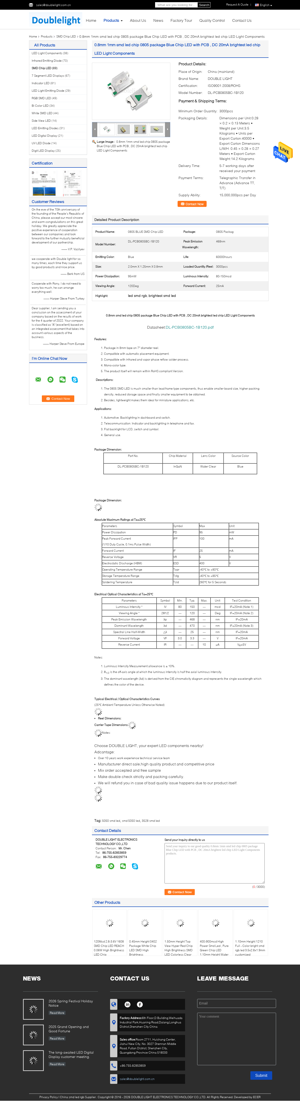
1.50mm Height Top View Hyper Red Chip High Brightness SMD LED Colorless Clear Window (179, 950)
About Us (138, 20)
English (266, 5)
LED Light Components (47, 53)
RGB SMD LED (41, 98)
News (158, 20)
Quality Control (212, 20)
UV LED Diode (41, 143)
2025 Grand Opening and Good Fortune (69, 1029)
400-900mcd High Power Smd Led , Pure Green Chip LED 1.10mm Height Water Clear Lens (214, 950)
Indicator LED (41, 83)
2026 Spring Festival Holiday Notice (71, 1003)
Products (111, 20)
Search (204, 5)
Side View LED (41, 120)
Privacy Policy (48, 1097)
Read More (57, 1013)
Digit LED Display (43, 150)
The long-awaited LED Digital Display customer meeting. (71, 1054)
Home (91, 20)
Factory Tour (181, 20)
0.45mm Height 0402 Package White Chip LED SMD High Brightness (143, 948)
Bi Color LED (40, 105)
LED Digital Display (44, 135)
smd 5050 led (131, 821)
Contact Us (242, 20)
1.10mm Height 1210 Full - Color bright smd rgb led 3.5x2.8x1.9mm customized (250, 948)
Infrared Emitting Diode (47, 60)
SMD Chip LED (66, 36)
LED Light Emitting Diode (48, 90)
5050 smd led (111, 821)
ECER (257, 1097)
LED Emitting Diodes (45, 128)
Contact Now (194, 204)
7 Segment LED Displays (48, 75)
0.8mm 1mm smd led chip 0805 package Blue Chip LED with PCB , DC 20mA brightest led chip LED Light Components (133, 146)
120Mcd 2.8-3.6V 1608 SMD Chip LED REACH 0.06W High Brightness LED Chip (109, 948)
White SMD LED (42, 113)
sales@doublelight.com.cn (53, 5)
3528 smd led (151, 821)
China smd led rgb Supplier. (78, 1097)
